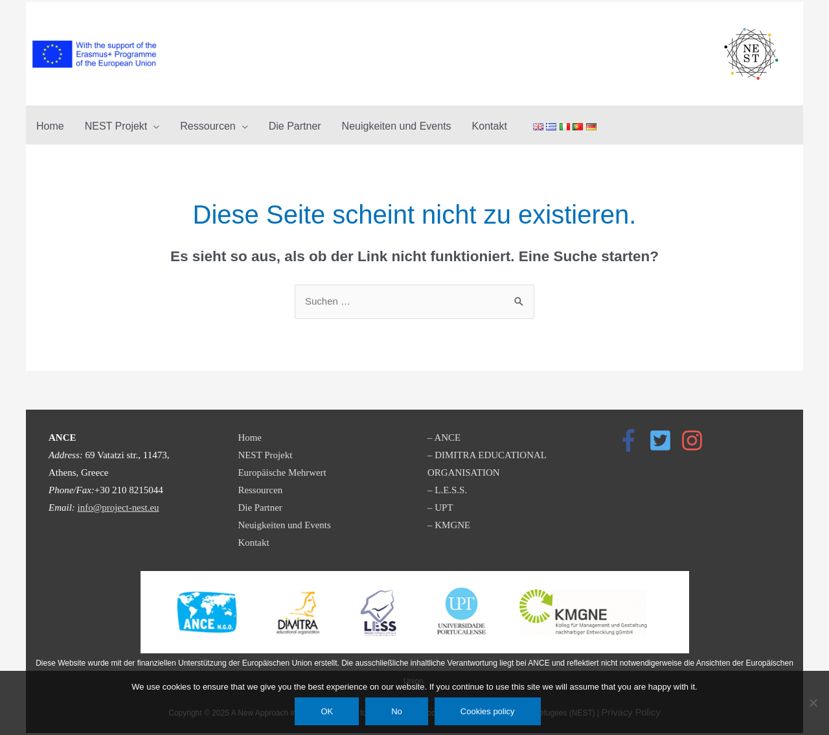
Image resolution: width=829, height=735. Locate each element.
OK (327, 711)
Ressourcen (260, 490)
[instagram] (695, 440)
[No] (812, 702)
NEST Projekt (265, 455)
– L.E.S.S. (447, 490)
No (396, 711)
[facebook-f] (632, 440)
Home (250, 437)
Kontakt (253, 542)
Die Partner (260, 507)
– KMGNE (448, 525)
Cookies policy (487, 711)
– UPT (440, 507)
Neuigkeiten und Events (285, 525)
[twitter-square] (664, 440)
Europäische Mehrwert (282, 472)
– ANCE (443, 437)
